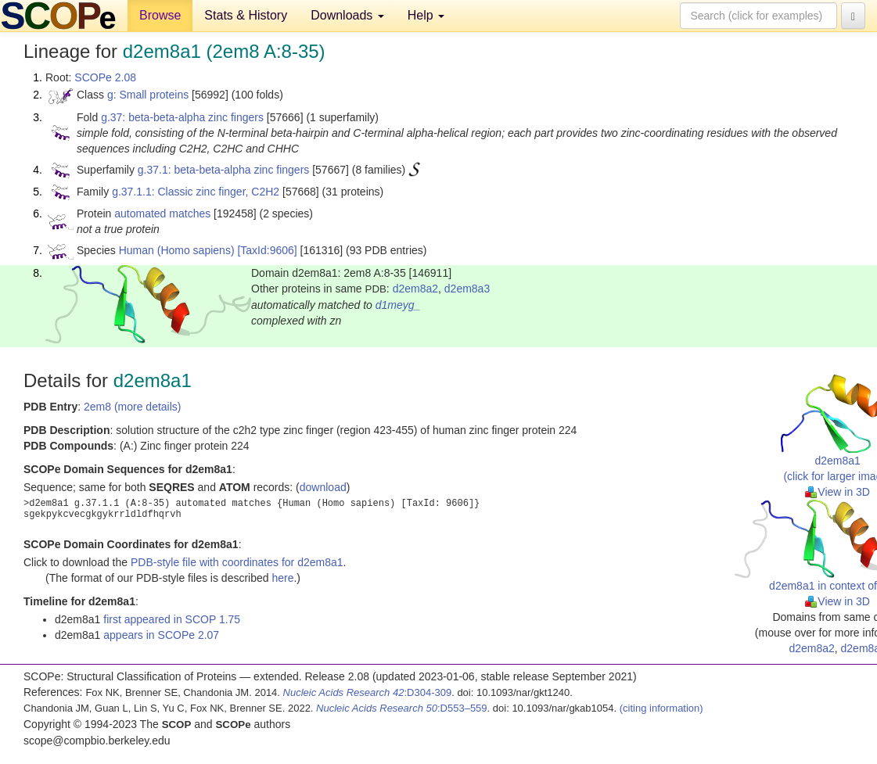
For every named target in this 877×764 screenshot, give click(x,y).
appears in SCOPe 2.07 (161, 635)
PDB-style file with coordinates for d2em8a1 (237, 562)
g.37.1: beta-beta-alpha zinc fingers (223, 169)
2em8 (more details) (133, 406)
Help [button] (426, 15)
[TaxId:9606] (267, 250)
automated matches (162, 213)
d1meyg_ (398, 305)
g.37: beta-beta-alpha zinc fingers (182, 117)
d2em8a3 (467, 288)
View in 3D (837, 492)
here (282, 578)
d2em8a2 (415, 288)
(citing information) (661, 708)
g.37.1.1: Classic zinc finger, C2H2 (195, 191)
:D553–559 (401, 708)
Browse (160, 15)
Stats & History (245, 15)
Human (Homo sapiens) (177, 250)
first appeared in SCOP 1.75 (171, 619)
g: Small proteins (148, 94)
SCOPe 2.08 (105, 77)
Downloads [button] (347, 15)
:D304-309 (367, 692)
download (323, 487)
